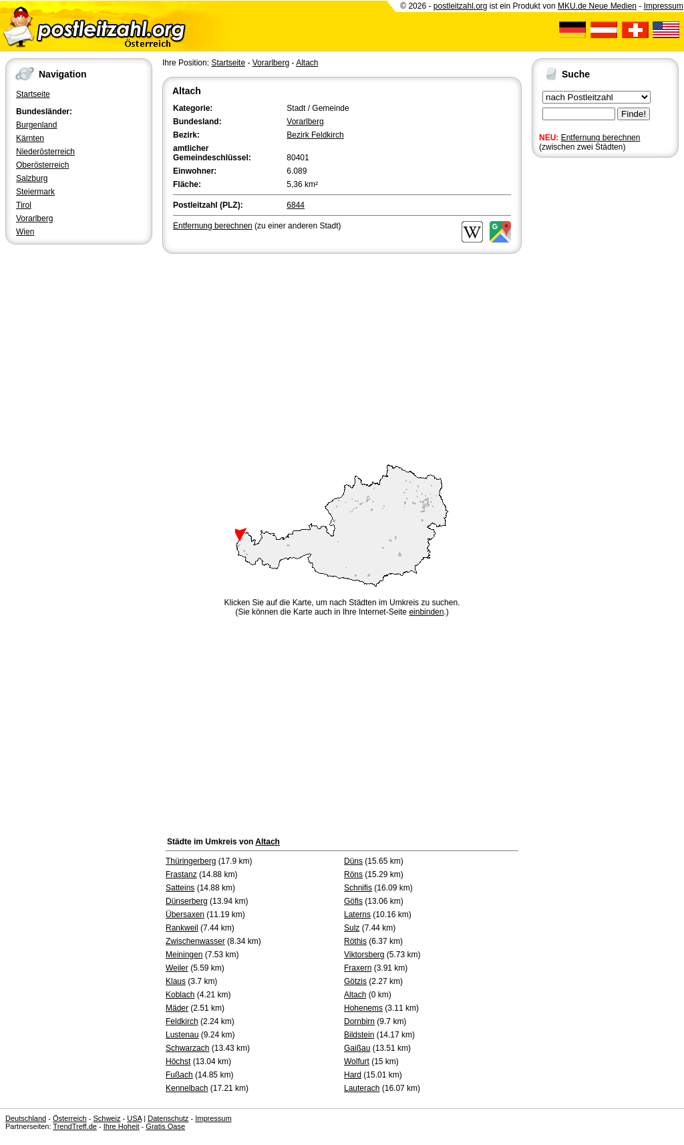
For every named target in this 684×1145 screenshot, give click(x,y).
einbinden (426, 612)
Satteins (180, 887)
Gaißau (357, 1048)
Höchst (178, 1061)
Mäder (177, 1008)
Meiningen (184, 954)
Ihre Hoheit (122, 1126)
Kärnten (30, 138)
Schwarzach (187, 1048)
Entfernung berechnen (601, 137)
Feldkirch (182, 1021)
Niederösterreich (45, 151)
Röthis (355, 941)
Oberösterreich (42, 165)
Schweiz (106, 1118)
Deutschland (25, 1118)
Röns (353, 874)
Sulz (351, 928)
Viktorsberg (364, 954)
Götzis (355, 981)
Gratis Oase (165, 1126)
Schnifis (358, 887)
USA (134, 1118)
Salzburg (31, 178)
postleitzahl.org (461, 6)
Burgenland (36, 125)
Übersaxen (185, 914)
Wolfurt (356, 1061)
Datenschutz (168, 1118)
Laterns (357, 914)
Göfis (353, 901)
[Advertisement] (342, 356)
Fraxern (357, 968)
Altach (307, 62)
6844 (296, 205)
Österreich (70, 1118)
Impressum (663, 6)
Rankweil (182, 928)
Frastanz (181, 874)
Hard (352, 1075)
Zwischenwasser (195, 941)
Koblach (180, 994)
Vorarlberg (34, 218)
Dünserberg (187, 901)
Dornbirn (359, 1021)
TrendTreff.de (75, 1126)
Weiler (177, 968)
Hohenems (363, 1008)
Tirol (23, 205)
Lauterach (361, 1088)
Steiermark (35, 191)
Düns (353, 861)
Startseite (33, 94)
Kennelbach (187, 1088)
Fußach (179, 1075)
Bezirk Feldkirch (315, 135)
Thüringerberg (191, 861)
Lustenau (182, 1034)
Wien (25, 231)
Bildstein (359, 1034)
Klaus (176, 981)
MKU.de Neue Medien (597, 6)
